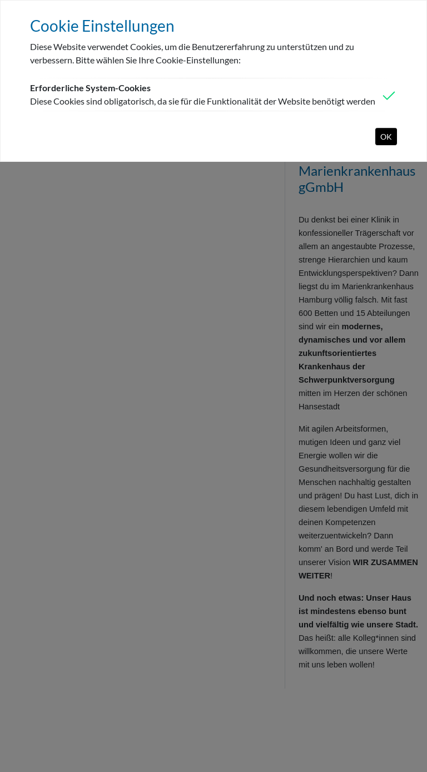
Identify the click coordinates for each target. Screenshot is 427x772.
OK (386, 136)
